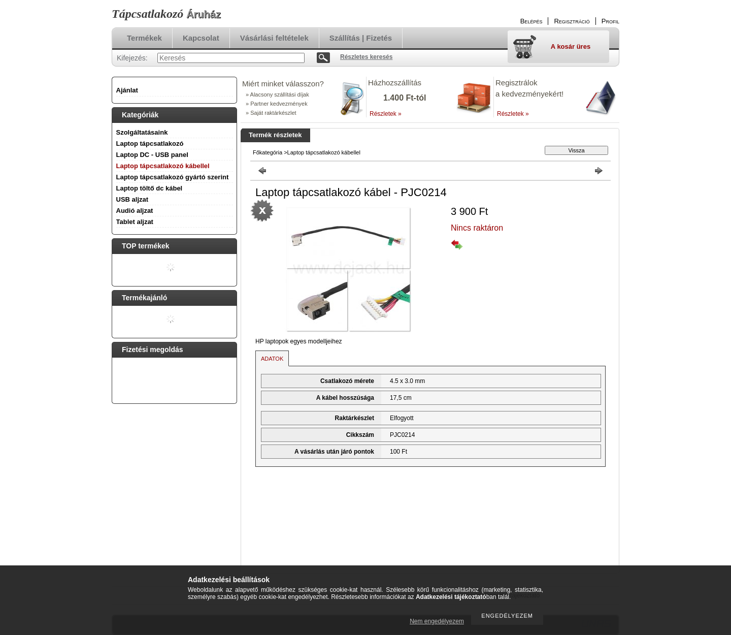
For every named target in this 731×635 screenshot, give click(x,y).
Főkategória (267, 152)
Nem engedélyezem (437, 621)
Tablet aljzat (134, 222)
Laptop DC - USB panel (152, 154)
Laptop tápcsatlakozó (150, 143)
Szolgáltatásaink (142, 132)
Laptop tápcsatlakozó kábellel (163, 166)
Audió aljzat (134, 210)
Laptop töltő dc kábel (149, 188)
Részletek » (386, 113)
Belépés (531, 21)
